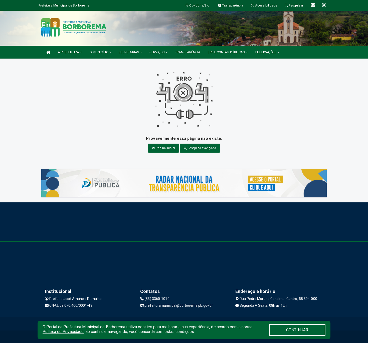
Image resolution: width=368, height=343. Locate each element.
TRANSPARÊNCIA (187, 52)
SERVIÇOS (158, 52)
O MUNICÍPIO (100, 52)
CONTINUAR (297, 329)
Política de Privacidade (63, 331)
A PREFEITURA (70, 52)
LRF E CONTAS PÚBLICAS (228, 52)
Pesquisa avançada (200, 148)
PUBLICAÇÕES (267, 52)
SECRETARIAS (130, 52)
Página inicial (163, 148)
